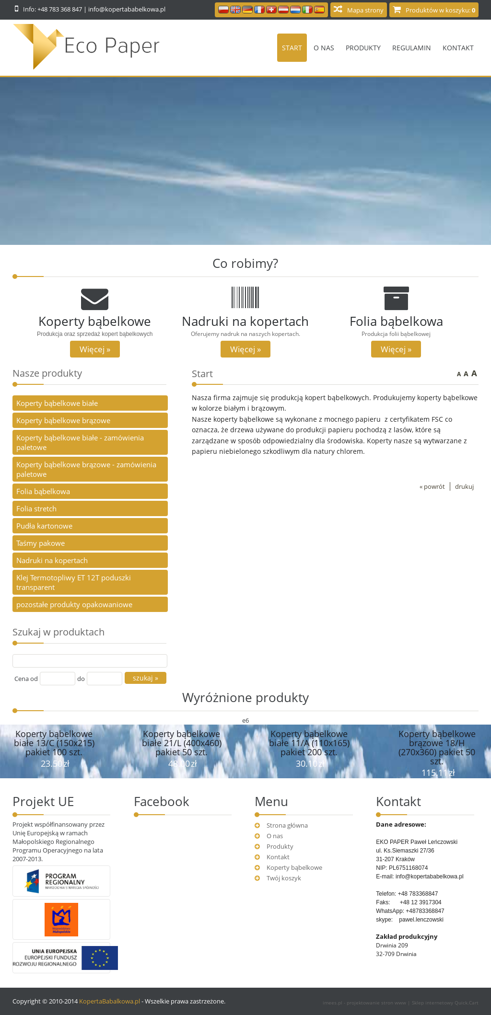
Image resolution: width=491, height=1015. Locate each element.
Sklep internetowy (445, 1002)
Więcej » (95, 349)
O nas (324, 47)
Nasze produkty (47, 373)
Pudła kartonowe (44, 526)
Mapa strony (365, 10)
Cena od (26, 678)
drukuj (464, 486)
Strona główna (287, 825)
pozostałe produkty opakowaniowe (74, 604)
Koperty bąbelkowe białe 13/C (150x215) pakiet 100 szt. (54, 743)
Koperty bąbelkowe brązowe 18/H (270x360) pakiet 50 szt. (437, 747)
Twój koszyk (284, 878)
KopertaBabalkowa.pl (109, 1001)
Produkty (363, 47)
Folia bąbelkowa (43, 491)
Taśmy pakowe (40, 543)
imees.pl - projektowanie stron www (365, 1002)
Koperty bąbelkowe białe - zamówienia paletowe (80, 442)
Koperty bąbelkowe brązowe (63, 420)
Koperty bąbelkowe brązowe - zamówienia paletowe (86, 469)
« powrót (432, 486)
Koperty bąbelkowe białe (57, 403)
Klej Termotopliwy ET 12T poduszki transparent (73, 582)
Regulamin (411, 47)
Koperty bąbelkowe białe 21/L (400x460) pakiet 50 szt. (182, 743)
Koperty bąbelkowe (294, 867)
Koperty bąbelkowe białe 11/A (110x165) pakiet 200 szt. (309, 743)
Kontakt (458, 47)
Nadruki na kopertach (52, 560)
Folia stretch (36, 508)
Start (292, 47)
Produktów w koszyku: (440, 10)
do (81, 678)
